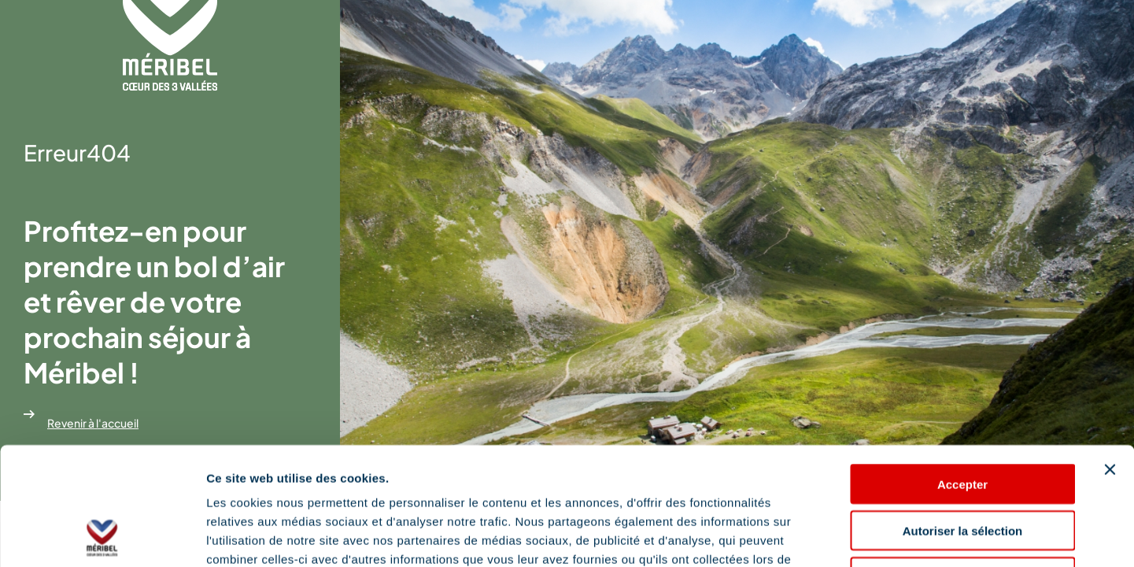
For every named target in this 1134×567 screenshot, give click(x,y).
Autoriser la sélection (963, 420)
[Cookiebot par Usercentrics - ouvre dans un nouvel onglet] (102, 536)
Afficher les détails (867, 536)
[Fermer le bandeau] (1109, 359)
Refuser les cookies (962, 466)
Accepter (962, 373)
